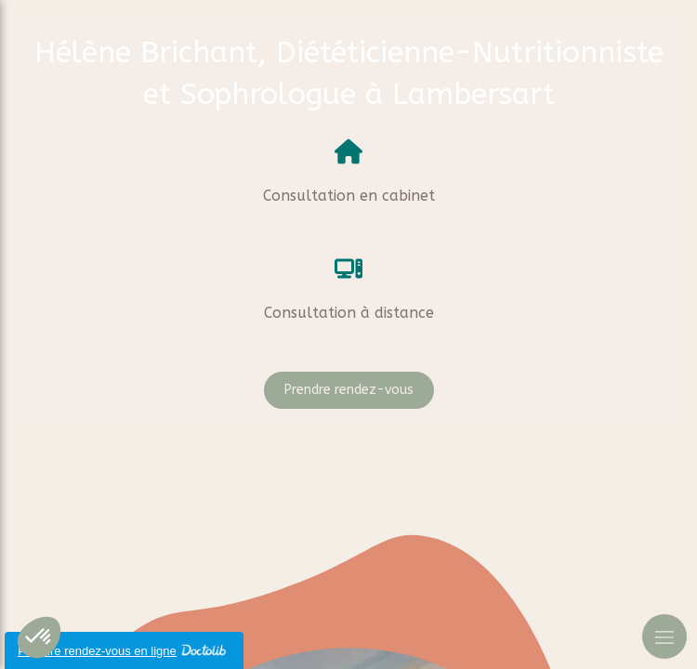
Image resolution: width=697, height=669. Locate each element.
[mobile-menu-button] (664, 636)
